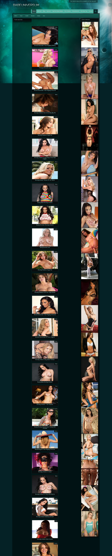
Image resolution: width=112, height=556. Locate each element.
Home (34, 11)
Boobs (33, 16)
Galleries (39, 11)
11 (56, 546)
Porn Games (67, 11)
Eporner (49, 11)
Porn (89, 550)
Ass (44, 16)
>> (73, 546)
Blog (44, 11)
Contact (91, 11)
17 (71, 546)
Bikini (15, 16)
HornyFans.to (75, 11)
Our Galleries (77, 550)
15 (66, 546)
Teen (21, 16)
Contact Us (84, 550)
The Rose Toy (84, 11)
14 (63, 546)
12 (58, 546)
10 (54, 546)
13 (61, 546)
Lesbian (93, 550)
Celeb (26, 16)
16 (68, 546)
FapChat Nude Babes (57, 11)
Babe (38, 16)
